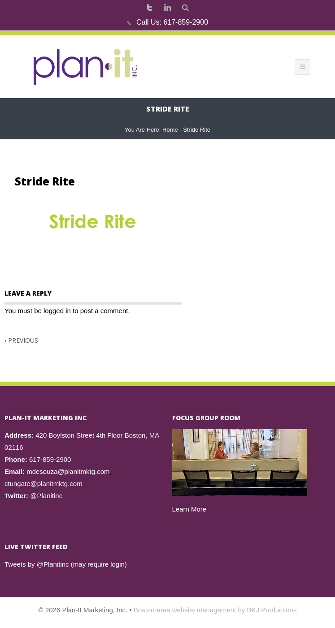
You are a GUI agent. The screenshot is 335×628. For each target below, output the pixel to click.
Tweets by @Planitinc (36, 564)
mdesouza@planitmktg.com (67, 471)
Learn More (189, 509)
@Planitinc (46, 495)
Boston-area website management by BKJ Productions (215, 610)
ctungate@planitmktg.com (43, 483)
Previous (21, 340)
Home (170, 129)
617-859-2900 (185, 22)
